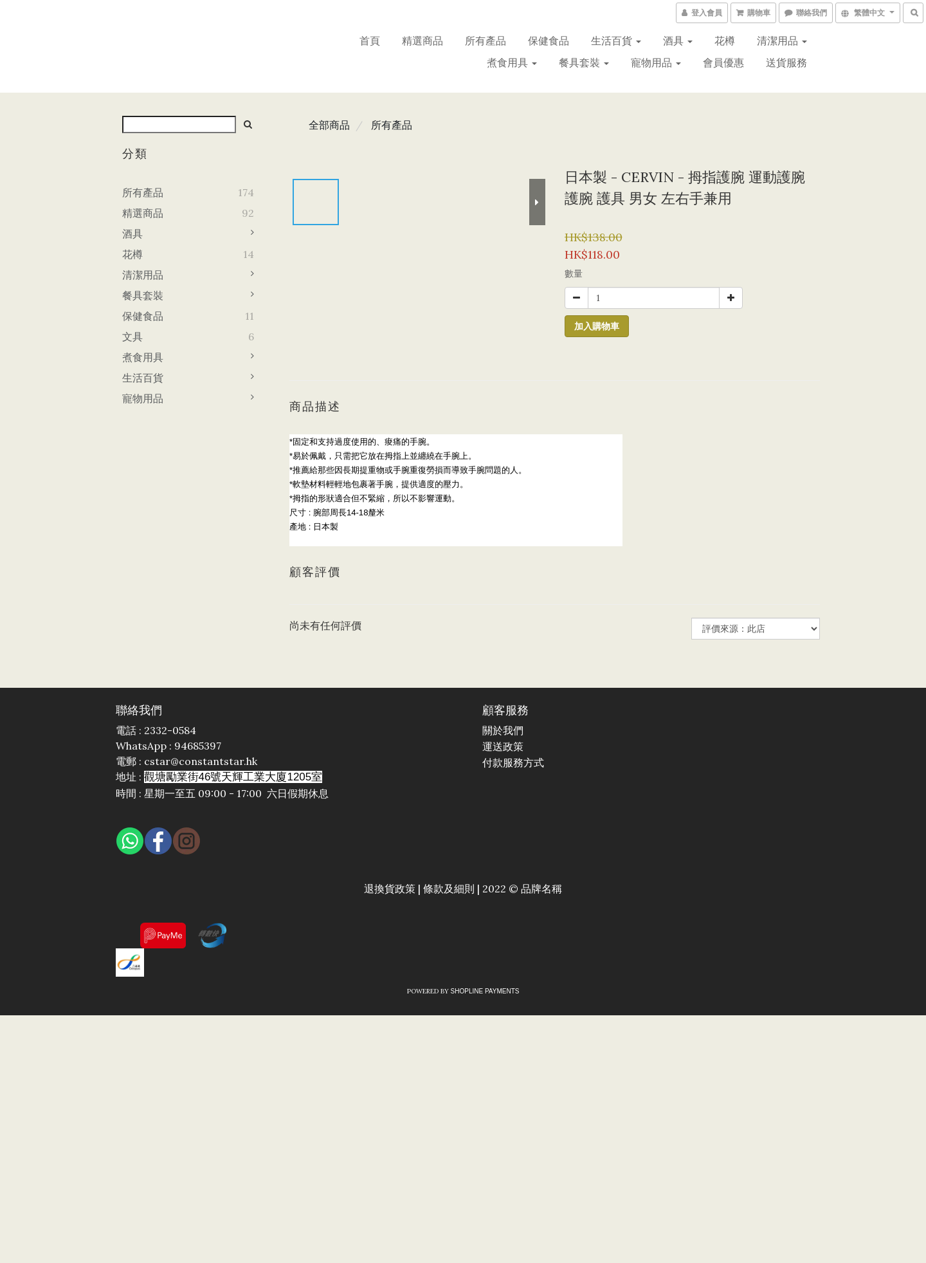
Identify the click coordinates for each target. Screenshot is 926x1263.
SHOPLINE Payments (485, 991)
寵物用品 (656, 62)
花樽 (724, 40)
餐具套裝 (584, 62)
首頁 (369, 40)
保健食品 (548, 40)
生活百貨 (616, 40)
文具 (132, 336)
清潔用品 (782, 40)
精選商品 (422, 40)
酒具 (678, 40)
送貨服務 (786, 62)
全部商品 (329, 124)
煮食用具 (512, 62)
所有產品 (485, 40)
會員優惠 (723, 62)
